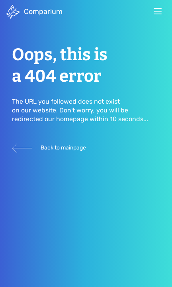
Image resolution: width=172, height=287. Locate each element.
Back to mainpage (49, 148)
